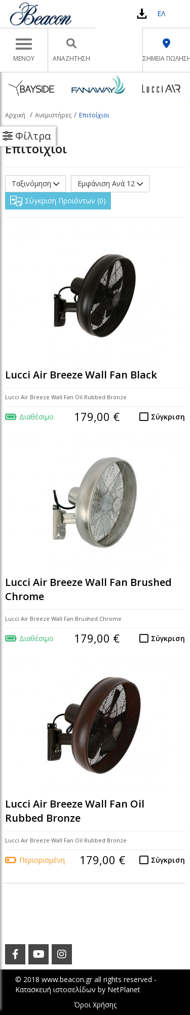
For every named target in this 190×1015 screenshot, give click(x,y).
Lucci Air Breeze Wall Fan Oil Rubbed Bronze (74, 811)
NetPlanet (123, 989)
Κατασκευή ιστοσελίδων (55, 989)
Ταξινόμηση (35, 183)
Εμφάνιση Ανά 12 (110, 183)
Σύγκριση (168, 416)
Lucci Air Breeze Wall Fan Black (81, 375)
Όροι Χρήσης (95, 1004)
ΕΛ (161, 13)
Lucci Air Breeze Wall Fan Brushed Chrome (88, 589)
